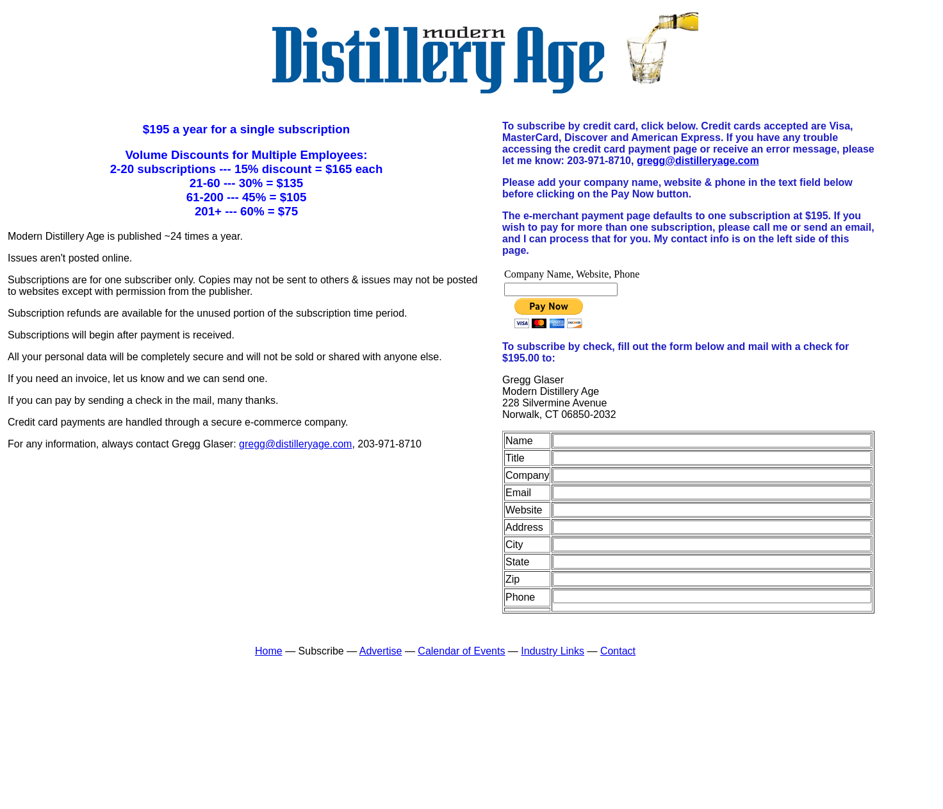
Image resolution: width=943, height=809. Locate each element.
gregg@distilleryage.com (295, 443)
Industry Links (552, 651)
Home (269, 651)
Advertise (380, 651)
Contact (618, 651)
